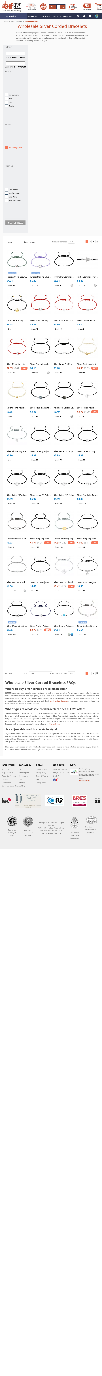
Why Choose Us (8, 772)
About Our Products (9, 776)
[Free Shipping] (31, 6)
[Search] (58, 6)
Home (6, 21)
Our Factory (6, 782)
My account (23, 776)
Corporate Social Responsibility (13, 786)
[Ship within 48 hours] (72, 6)
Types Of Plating (42, 776)
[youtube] (57, 780)
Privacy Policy (41, 772)
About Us (5, 769)
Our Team (5, 779)
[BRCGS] (79, 801)
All (53, 7)
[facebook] (54, 780)
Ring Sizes (39, 779)
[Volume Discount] (43, 6)
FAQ (20, 769)
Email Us (56, 776)
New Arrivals (33, 16)
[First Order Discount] (86, 6)
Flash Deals (67, 16)
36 (71, 241)
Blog (20, 779)
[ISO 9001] (54, 800)
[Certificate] (28, 801)
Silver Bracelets (17, 21)
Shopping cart (24, 772)
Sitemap (22, 782)
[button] (13, 16)
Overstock (57, 16)
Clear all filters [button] (15, 222)
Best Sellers (45, 16)
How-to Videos (41, 769)
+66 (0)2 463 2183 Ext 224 (62, 772)
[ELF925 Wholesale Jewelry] (12, 6)
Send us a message (60, 769)
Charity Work (41, 782)
